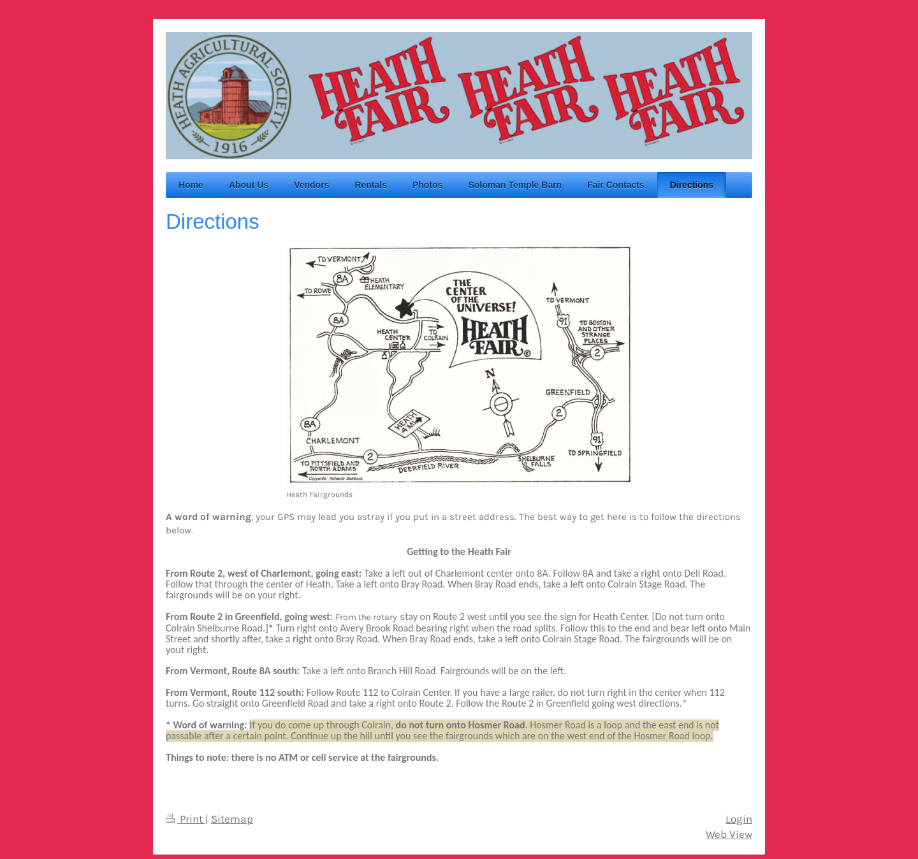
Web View (729, 834)
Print (185, 819)
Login (738, 819)
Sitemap (232, 819)
